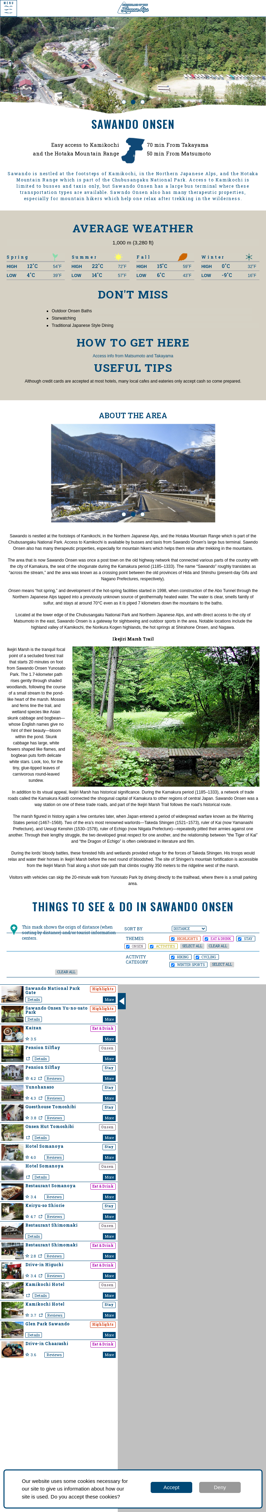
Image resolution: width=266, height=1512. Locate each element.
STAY (245, 938)
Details (34, 999)
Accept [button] (171, 1487)
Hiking (180, 957)
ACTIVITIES (162, 946)
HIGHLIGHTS (184, 938)
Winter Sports (188, 964)
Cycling (206, 957)
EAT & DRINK (218, 938)
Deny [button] (220, 1487)
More (109, 999)
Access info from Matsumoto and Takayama (133, 356)
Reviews (54, 1078)
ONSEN (134, 946)
